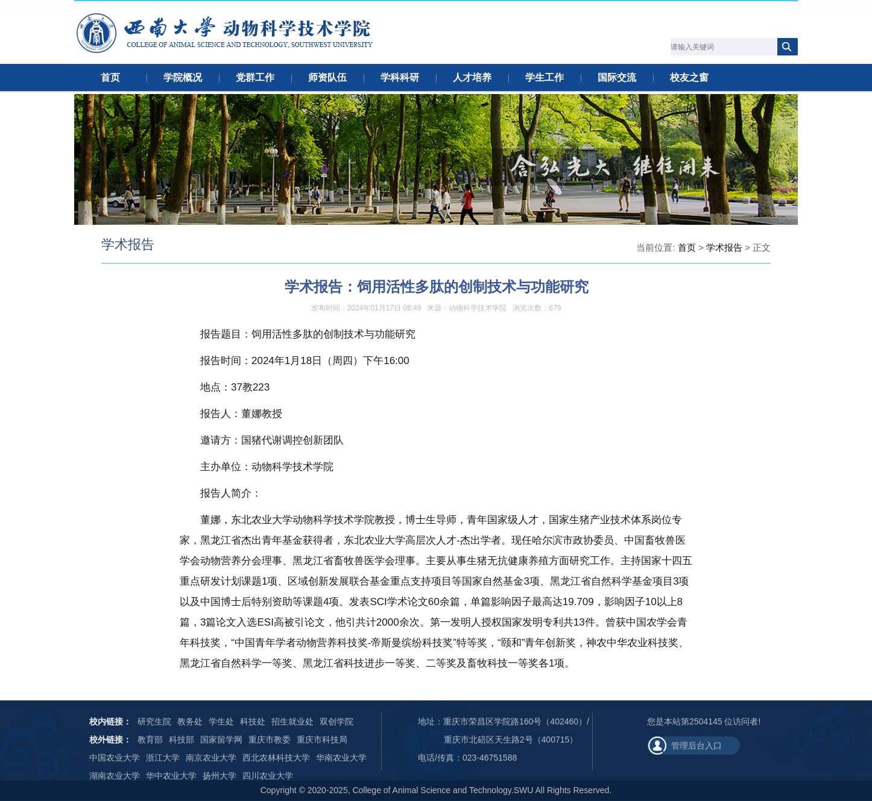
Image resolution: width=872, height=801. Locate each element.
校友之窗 (689, 77)
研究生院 (154, 721)
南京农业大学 (211, 757)
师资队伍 (327, 77)
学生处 (221, 721)
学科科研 (400, 77)
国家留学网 (221, 739)
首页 (110, 77)
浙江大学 (163, 757)
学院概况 (182, 77)
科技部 (181, 739)
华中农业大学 (171, 776)
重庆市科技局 (322, 739)
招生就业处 (292, 721)
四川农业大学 (267, 776)
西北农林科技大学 (276, 757)
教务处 (190, 721)
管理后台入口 (696, 745)
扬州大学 (219, 776)
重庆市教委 (269, 739)
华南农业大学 (341, 757)
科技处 (252, 721)
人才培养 (472, 77)
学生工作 (544, 77)
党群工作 (255, 77)
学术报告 (724, 247)
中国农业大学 (114, 757)
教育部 (150, 739)
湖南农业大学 (114, 776)
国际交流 (617, 77)
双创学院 (336, 721)
